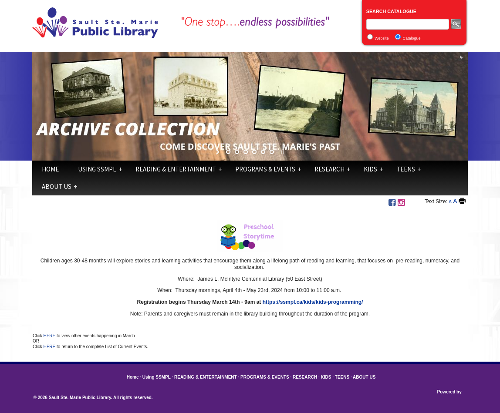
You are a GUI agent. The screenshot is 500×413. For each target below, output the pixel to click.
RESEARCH (329, 169)
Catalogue (412, 38)
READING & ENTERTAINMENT (175, 169)
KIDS (370, 169)
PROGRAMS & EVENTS (265, 169)
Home (50, 169)
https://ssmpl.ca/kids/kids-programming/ (313, 302)
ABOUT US (56, 186)
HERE (50, 335)
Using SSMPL (97, 169)
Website (382, 38)
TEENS (405, 169)
